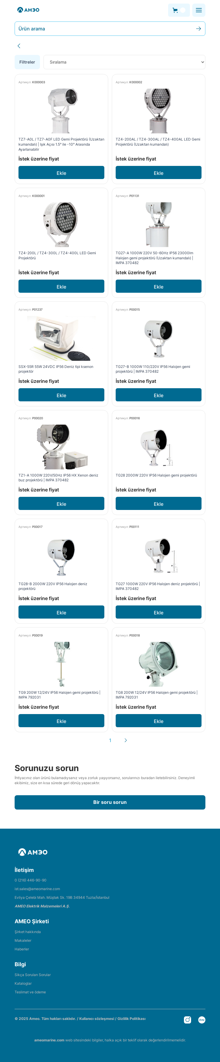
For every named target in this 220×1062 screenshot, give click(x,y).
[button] (179, 10)
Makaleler (23, 940)
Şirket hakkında (28, 932)
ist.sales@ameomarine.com (37, 889)
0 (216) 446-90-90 (31, 880)
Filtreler (27, 61)
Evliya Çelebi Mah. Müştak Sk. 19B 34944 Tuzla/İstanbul (62, 897)
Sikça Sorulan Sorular (33, 974)
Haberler (22, 949)
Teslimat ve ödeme (30, 992)
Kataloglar (23, 983)
